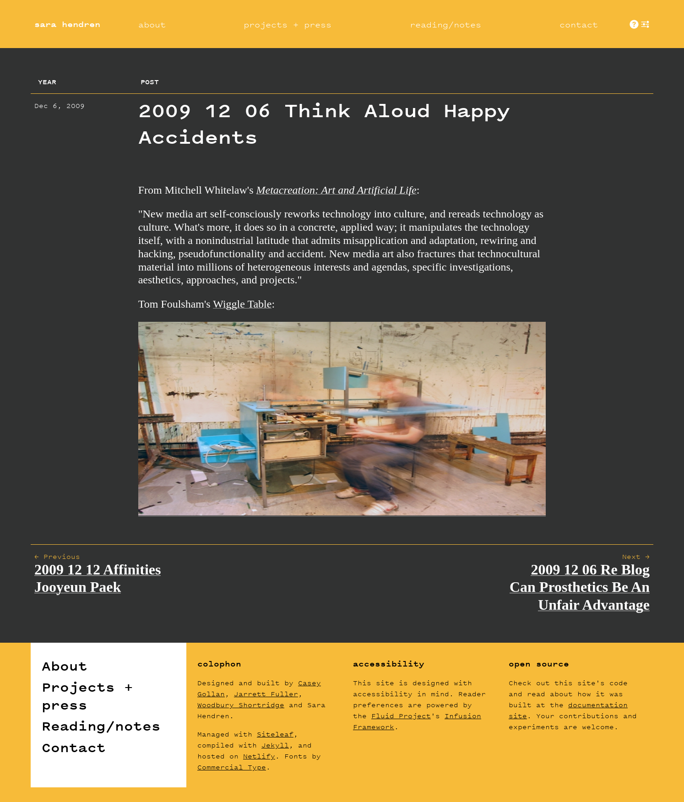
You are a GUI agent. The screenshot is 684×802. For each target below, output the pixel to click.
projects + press (287, 24)
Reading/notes (101, 726)
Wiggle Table (242, 304)
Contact (74, 747)
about (152, 24)
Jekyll (275, 745)
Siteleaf (275, 734)
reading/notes (445, 24)
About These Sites (634, 24)
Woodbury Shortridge (240, 705)
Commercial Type (231, 767)
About (64, 666)
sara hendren (67, 24)
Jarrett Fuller (266, 694)
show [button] (645, 24)
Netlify (259, 756)
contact (578, 24)
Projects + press (87, 696)
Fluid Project (401, 716)
